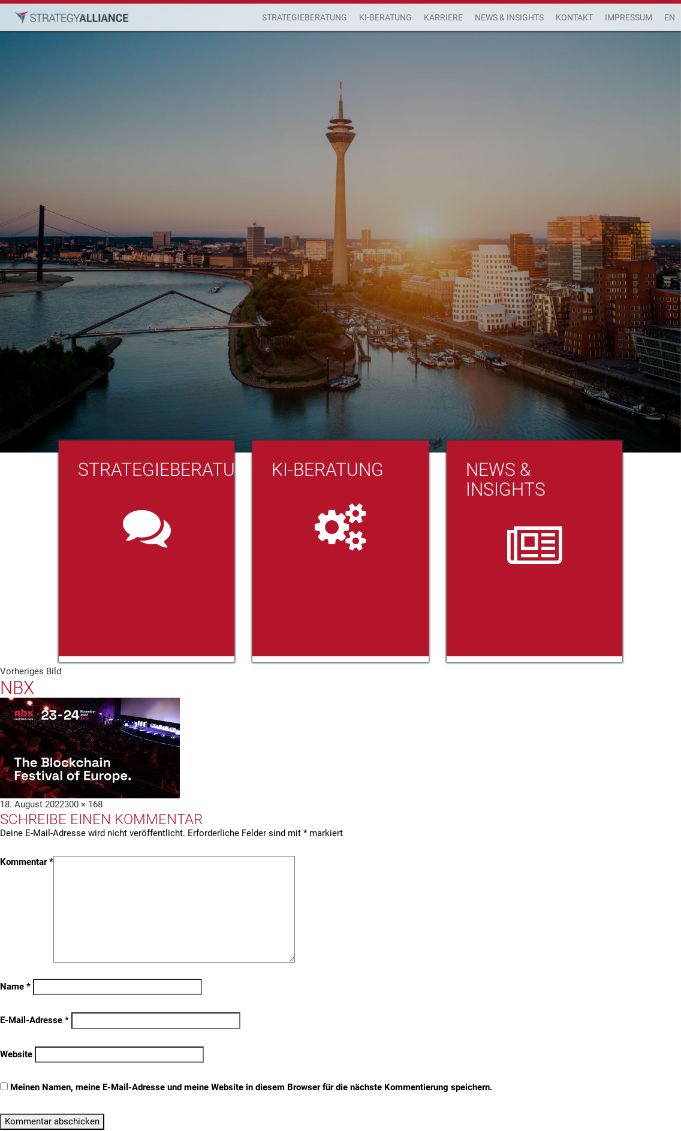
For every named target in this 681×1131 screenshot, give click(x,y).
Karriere (443, 17)
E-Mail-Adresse (34, 1020)
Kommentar (26, 861)
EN (669, 17)
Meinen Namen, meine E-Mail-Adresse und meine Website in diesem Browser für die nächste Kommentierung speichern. (251, 1087)
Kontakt (574, 17)
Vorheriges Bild (30, 671)
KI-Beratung (385, 17)
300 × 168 (83, 804)
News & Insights (509, 17)
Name (15, 986)
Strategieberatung (304, 17)
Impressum (628, 17)
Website (16, 1054)
